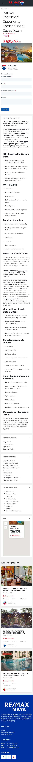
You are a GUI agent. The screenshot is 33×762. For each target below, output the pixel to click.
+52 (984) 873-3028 (12, 743)
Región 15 (5, 635)
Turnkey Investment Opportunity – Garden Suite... (15, 529)
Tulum (7, 33)
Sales (7, 8)
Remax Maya (12, 66)
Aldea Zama (6, 593)
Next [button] (28, 52)
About (3, 730)
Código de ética (6, 734)
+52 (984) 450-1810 (12, 745)
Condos (3, 8)
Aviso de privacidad (7, 732)
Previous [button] (4, 52)
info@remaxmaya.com (13, 747)
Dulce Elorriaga (11, 602)
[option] (16, 52)
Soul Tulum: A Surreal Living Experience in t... (14, 632)
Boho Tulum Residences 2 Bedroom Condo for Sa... (15, 590)
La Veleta (12, 33)
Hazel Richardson (11, 688)
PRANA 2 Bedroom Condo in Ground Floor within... (16, 674)
